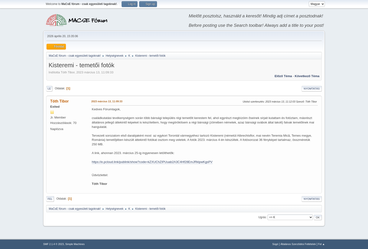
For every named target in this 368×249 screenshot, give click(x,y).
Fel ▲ (321, 244)
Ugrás (262, 217)
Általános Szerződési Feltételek (298, 244)
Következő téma (307, 76)
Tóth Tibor (59, 101)
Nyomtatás (312, 88)
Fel (50, 199)
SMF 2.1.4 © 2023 (53, 244)
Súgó (275, 244)
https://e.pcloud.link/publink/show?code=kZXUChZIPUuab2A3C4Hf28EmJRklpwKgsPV (152, 162)
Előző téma (283, 76)
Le (49, 88)
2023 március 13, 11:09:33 (106, 101)
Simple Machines (74, 244)
